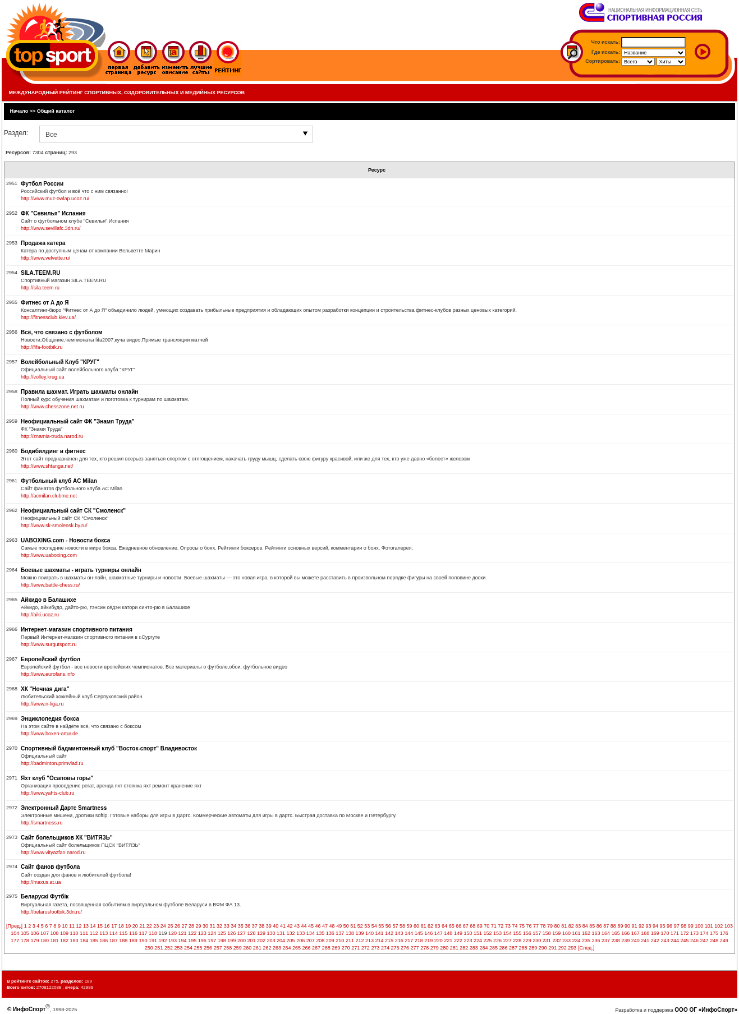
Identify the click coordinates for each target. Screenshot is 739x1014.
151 (478, 933)
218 (419, 940)
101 (709, 926)
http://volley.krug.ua (42, 377)
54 (374, 926)
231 (547, 940)
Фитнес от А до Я (44, 302)
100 (699, 926)
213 (369, 940)
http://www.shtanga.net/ (47, 466)
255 (198, 948)
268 (326, 948)
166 (625, 933)
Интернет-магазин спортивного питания (76, 629)
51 (353, 926)
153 (497, 933)
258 (227, 948)
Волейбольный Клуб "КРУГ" (60, 362)
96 (669, 926)
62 (430, 926)
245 (684, 940)
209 (330, 940)
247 (704, 940)
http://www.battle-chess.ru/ (50, 585)
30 (205, 926)
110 (74, 933)
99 (691, 926)
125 (222, 933)
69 (480, 926)
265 (296, 948)
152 (488, 933)
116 (133, 933)
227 (507, 940)
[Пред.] (14, 926)
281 (454, 948)
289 (533, 948)
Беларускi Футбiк (44, 896)
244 (675, 940)
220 (438, 940)
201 (251, 940)
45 (311, 926)
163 (596, 933)
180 (44, 940)
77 (536, 926)
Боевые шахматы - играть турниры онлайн (81, 570)
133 (300, 933)
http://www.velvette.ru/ (45, 258)
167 (635, 933)
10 (64, 926)
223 (467, 940)
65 (452, 926)
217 (409, 940)
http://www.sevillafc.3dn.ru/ (51, 228)
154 (507, 933)
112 (94, 933)
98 (683, 926)
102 (718, 926)
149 (458, 933)
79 (550, 926)
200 (241, 940)
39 (269, 926)
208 (320, 940)
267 (316, 948)
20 (135, 926)
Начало (19, 111)
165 (616, 933)
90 (627, 926)
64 (444, 926)
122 (192, 933)
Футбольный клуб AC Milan (59, 481)
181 (54, 940)
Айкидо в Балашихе (48, 600)
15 (100, 926)
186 (103, 940)
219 (428, 940)
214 (379, 940)
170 (664, 933)
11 (72, 926)
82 (571, 926)
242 (655, 940)
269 (336, 948)
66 (458, 926)
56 (388, 926)
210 (340, 940)
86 (599, 926)
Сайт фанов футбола (50, 867)
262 (267, 948)
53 (367, 926)
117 (143, 933)
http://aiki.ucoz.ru (40, 614)
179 (34, 940)
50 (346, 926)
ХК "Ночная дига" (45, 689)
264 (286, 948)
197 (212, 940)
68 (472, 926)
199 (231, 940)
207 (310, 940)
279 (434, 948)
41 (283, 926)
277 (415, 948)
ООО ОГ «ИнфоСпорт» (705, 1010)
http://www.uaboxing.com (49, 555)
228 (517, 940)
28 (191, 926)
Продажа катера (43, 243)
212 (359, 940)
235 (586, 940)
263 (277, 948)
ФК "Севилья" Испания (53, 213)
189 (133, 940)
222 (458, 940)
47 (325, 926)
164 (606, 933)
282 (464, 948)
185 (94, 940)
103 (728, 926)
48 (332, 926)
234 (576, 940)
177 (15, 940)
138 (350, 933)
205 (291, 940)
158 (547, 933)
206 (300, 940)
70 (486, 926)
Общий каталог (56, 111)
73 (508, 926)
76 (528, 926)
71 (494, 926)
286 (503, 948)
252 (168, 948)
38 (261, 926)
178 (25, 940)
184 (84, 940)
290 (543, 948)
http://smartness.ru (42, 823)
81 (564, 926)
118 (153, 933)
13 (86, 926)
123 (202, 933)
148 (448, 933)
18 (121, 926)
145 (419, 933)
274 (385, 948)
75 (522, 926)
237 (606, 940)
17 (114, 926)
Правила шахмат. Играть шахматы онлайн (79, 392)
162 (586, 933)
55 (381, 926)
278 (424, 948)
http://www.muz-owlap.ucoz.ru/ (55, 198)
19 (128, 926)
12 (78, 926)
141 (379, 933)
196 (202, 940)
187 (113, 940)
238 (616, 940)
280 (444, 948)
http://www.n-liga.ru (42, 704)
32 (219, 926)
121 (182, 933)
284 (483, 948)
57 (395, 926)
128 (251, 933)
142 (389, 933)
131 (281, 933)
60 (416, 926)
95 (662, 926)
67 (466, 926)
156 (527, 933)
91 (634, 926)
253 (178, 948)
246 (694, 940)
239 (625, 940)
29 (198, 926)
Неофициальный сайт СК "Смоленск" (73, 511)
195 (192, 940)
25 (170, 926)
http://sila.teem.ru (40, 288)
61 (423, 926)
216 (399, 940)
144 (409, 933)
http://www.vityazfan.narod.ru (53, 852)
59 (409, 926)
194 (182, 940)
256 (208, 948)
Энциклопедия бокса (50, 719)
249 (724, 940)
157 (537, 933)
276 (405, 948)
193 (172, 940)
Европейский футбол (50, 659)
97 (677, 926)
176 (724, 933)
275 (395, 948)
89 (620, 926)
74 (514, 926)
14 (93, 926)
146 (428, 933)
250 (149, 948)
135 (320, 933)
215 (389, 940)
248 (714, 940)
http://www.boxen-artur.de (49, 733)
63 (437, 926)
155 (517, 933)
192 (163, 940)
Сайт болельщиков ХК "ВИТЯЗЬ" (67, 838)
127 (241, 933)
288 (523, 948)
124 (212, 933)
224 (478, 940)
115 (123, 933)
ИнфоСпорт (29, 1009)
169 (655, 933)
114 (113, 933)
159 (556, 933)
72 (500, 926)
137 (340, 933)
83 (578, 926)
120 (172, 933)
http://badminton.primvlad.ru (52, 763)
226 (497, 940)
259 (237, 948)
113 (103, 933)
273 (375, 948)
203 (271, 940)
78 (543, 926)
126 (231, 933)
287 (513, 948)
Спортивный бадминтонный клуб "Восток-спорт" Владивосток (109, 748)
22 (149, 926)
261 (257, 948)
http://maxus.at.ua (41, 882)
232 (556, 940)
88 (613, 926)
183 (74, 940)
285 (493, 948)
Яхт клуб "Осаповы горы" (57, 778)
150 (467, 933)
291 (552, 948)
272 (365, 948)
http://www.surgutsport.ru (49, 644)
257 (218, 948)
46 (318, 926)
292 (562, 948)
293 (572, 948)
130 (271, 933)
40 (275, 926)
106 (34, 933)
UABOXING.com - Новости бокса (65, 540)
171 (675, 933)
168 (645, 933)
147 (438, 933)
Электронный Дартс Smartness (64, 808)
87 (606, 926)
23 (156, 926)
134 (310, 933)
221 (448, 940)
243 (664, 940)
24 (163, 926)
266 (306, 948)
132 (291, 933)
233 (566, 940)
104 (15, 933)
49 (339, 926)
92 (641, 926)
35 (241, 926)
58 (402, 926)
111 (84, 933)
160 (566, 933)
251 (158, 948)
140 (369, 933)
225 (488, 940)
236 (596, 940)
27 (184, 926)
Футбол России (42, 184)
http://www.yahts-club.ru (48, 793)
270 (346, 948)
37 (255, 926)
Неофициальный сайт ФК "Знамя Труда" (77, 421)
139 (359, 933)
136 (330, 933)
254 (188, 948)
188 (123, 940)
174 (704, 933)
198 (222, 940)
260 (247, 948)
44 (303, 926)
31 (212, 926)
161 (576, 933)
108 (55, 933)
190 (143, 940)
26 (177, 926)
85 (592, 926)
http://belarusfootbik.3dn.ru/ (51, 912)
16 (107, 926)
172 (684, 933)
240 (635, 940)
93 (648, 926)
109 (64, 933)
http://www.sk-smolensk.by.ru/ (54, 525)
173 (694, 933)
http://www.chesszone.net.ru (52, 406)
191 (153, 940)
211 (350, 940)
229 (527, 940)
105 (25, 933)
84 (585, 926)
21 (142, 926)
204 (281, 940)
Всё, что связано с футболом (61, 332)
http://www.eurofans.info (48, 674)
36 (247, 926)
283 (474, 948)
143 (399, 933)
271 (355, 948)
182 (64, 940)
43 (297, 926)
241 (645, 940)
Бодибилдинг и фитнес (53, 451)
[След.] (586, 948)
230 (537, 940)
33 (226, 926)
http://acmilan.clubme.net (49, 496)
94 (655, 926)
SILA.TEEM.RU (41, 273)
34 (233, 926)
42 (289, 926)
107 (44, 933)
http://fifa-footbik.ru (42, 347)
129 (261, 933)
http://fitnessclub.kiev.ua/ (48, 317)
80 (557, 926)
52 (360, 926)
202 (261, 940)
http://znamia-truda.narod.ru (52, 436)
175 (714, 933)
